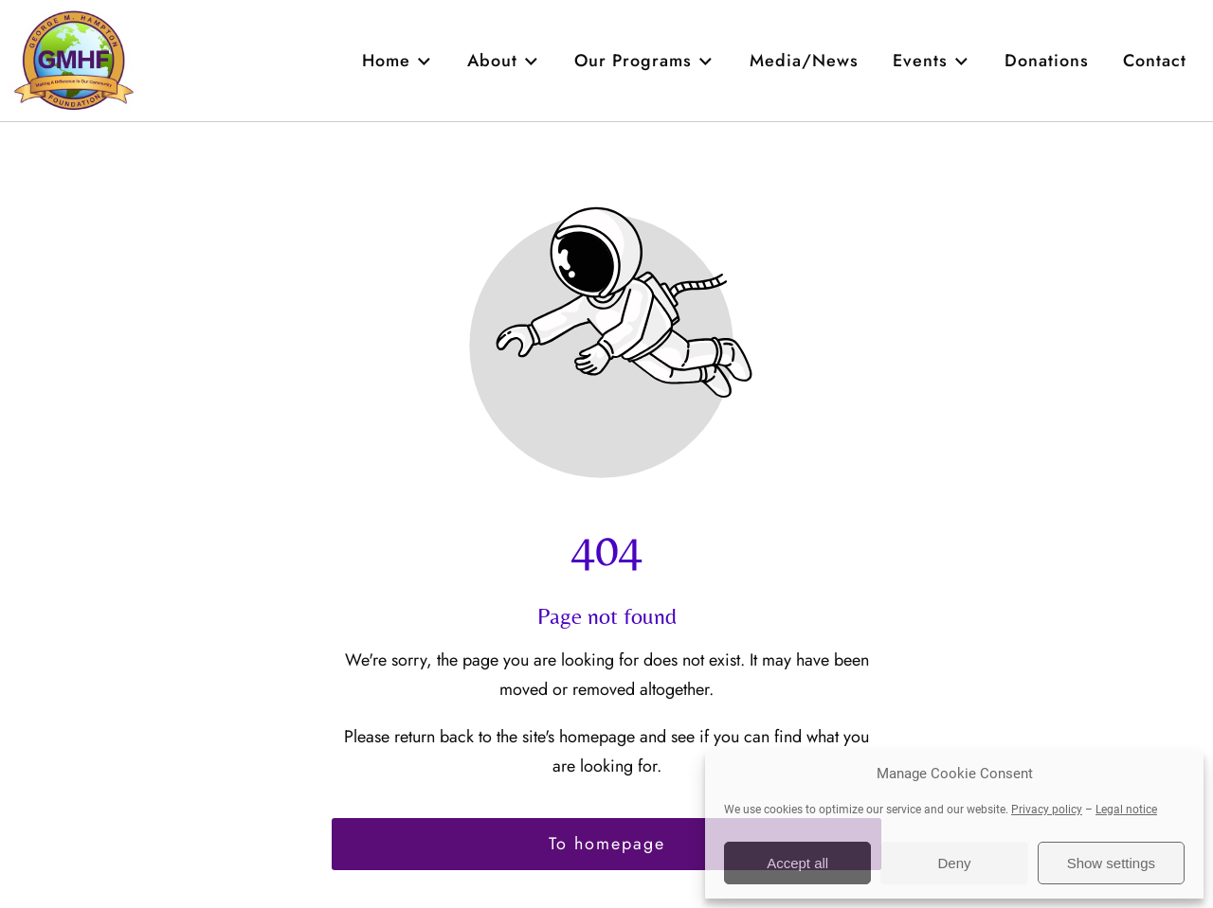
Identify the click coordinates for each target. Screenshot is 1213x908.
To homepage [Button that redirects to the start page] (607, 843)
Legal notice (1126, 809)
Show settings (1111, 863)
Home (397, 60)
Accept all (797, 863)
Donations (1047, 60)
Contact (1154, 60)
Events (931, 60)
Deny (953, 863)
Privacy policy (1046, 809)
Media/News (804, 60)
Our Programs (644, 60)
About (503, 60)
